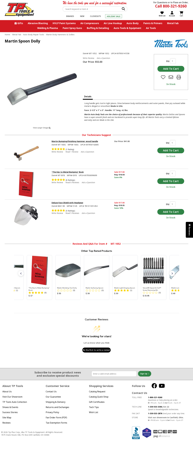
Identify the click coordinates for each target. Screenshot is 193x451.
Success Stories (10, 412)
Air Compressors (89, 23)
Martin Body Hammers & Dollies (60, 34)
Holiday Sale (113, 16)
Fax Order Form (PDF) (56, 417)
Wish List (93, 412)
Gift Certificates (97, 401)
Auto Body (133, 23)
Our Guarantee (53, 396)
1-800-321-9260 (155, 397)
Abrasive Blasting (38, 23)
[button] (21, 273)
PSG (161, 436)
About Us (7, 391)
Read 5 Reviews (72, 213)
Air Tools (151, 28)
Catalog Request (97, 391)
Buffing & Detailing (98, 28)
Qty (168, 61)
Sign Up (144, 373)
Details (87, 96)
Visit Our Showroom (12, 396)
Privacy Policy (52, 412)
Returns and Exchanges (57, 407)
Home (7, 34)
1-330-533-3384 (155, 406)
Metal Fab (173, 23)
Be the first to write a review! (96, 350)
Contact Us (51, 391)
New (82, 16)
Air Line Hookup (113, 23)
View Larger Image (42, 128)
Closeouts (95, 16)
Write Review (88, 58)
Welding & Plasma (47, 28)
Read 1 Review (72, 151)
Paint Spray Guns (72, 28)
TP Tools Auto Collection (14, 401)
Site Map (6, 417)
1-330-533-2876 (155, 413)
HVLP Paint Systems (64, 23)
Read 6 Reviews (72, 182)
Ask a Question (103, 58)
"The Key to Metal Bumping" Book (68, 172)
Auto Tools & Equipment (127, 28)
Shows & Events (10, 407)
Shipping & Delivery (55, 401)
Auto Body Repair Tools (33, 34)
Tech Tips (94, 407)
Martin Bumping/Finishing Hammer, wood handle (75, 141)
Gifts (20, 23)
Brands (70, 16)
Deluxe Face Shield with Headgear (67, 202)
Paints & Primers (152, 23)
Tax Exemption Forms (56, 422)
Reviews (6, 422)
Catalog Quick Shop (98, 396)
